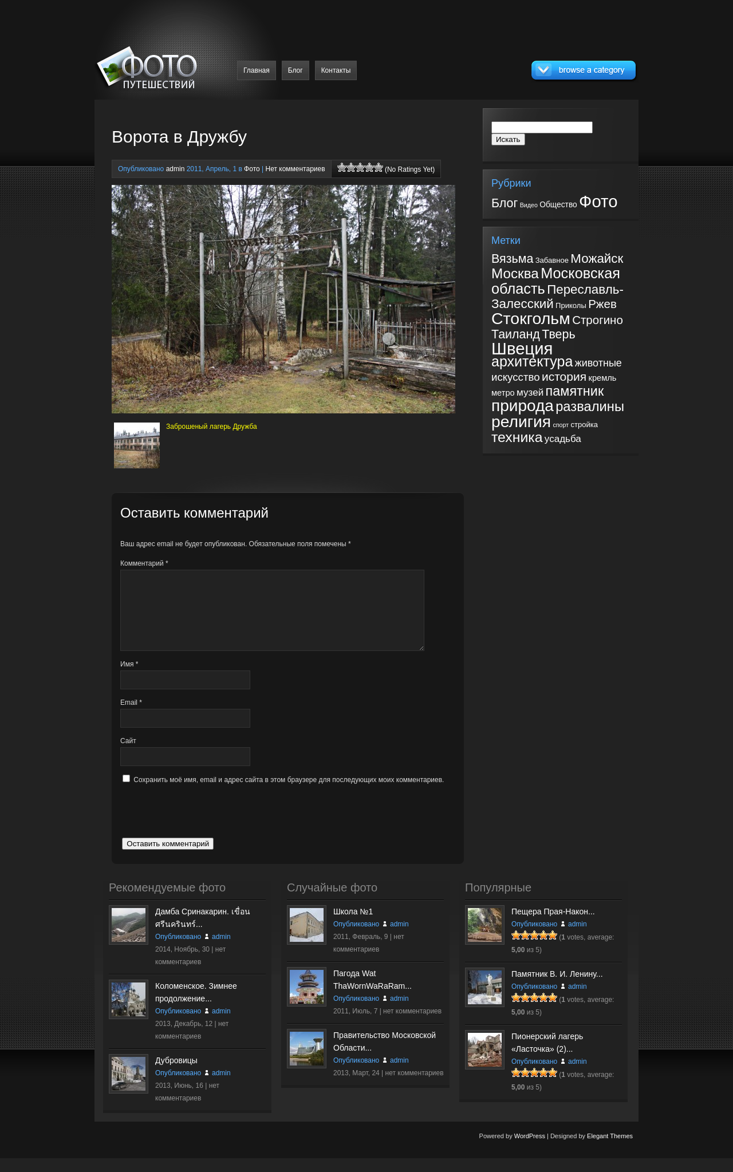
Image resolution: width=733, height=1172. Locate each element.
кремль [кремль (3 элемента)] (602, 377)
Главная (256, 70)
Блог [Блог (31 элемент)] (504, 203)
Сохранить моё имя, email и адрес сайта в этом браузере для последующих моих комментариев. (288, 794)
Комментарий (144, 563)
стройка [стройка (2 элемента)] (584, 424)
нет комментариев (412, 1025)
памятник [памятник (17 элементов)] (575, 391)
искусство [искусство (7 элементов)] (515, 377)
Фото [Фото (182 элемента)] (598, 201)
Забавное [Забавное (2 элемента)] (552, 260)
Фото (252, 169)
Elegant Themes (610, 1149)
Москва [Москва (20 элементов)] (515, 273)
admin (175, 169)
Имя (129, 678)
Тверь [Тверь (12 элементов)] (558, 334)
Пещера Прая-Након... (553, 925)
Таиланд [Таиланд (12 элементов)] (515, 334)
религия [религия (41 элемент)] (521, 421)
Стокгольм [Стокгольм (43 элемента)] (530, 318)
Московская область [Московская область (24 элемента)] (555, 281)
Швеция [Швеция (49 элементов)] (522, 348)
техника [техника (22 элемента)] (516, 437)
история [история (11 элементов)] (564, 376)
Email (131, 716)
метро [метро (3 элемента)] (503, 392)
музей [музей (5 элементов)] (530, 392)
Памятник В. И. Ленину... (557, 987)
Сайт (128, 755)
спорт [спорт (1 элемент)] (561, 424)
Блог (295, 70)
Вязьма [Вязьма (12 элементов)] (512, 259)
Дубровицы (176, 1074)
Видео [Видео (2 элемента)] (529, 205)
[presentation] (207, 829)
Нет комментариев (295, 169)
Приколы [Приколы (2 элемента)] (570, 305)
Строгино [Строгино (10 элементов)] (597, 319)
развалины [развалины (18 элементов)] (589, 406)
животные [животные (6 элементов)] (598, 363)
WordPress (529, 1149)
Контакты (336, 70)
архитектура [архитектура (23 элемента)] (532, 361)
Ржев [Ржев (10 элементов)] (602, 303)
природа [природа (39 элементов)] (522, 406)
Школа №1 (353, 925)
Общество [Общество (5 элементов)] (558, 204)
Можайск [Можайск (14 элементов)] (596, 258)
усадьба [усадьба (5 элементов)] (563, 438)
